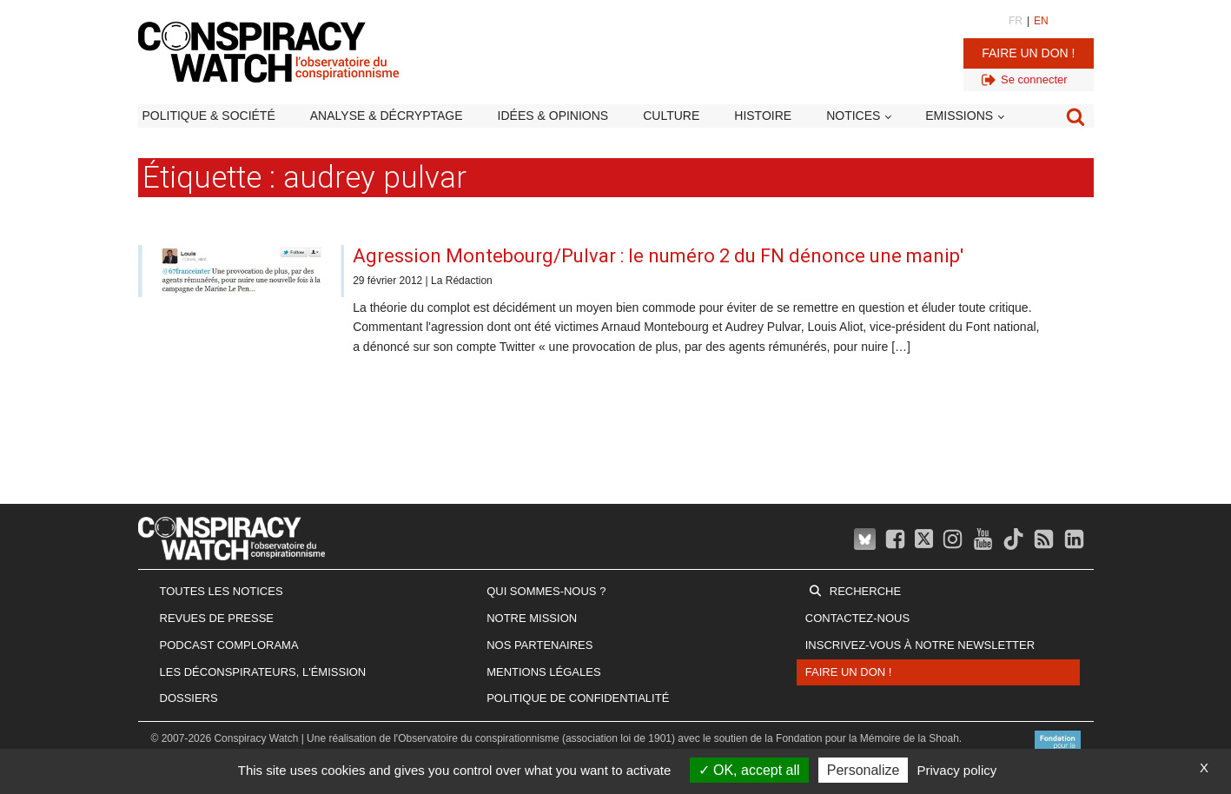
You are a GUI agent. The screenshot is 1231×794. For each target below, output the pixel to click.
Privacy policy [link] (957, 770)
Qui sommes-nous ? (546, 591)
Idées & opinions (553, 115)
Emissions (959, 115)
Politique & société (208, 115)
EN (1041, 21)
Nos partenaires (539, 645)
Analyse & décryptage (386, 115)
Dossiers (189, 698)
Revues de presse (217, 618)
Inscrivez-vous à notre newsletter (920, 645)
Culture (671, 115)
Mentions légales (543, 671)
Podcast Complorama (229, 645)
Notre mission (531, 618)
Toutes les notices (221, 591)
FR (1016, 21)
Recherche (865, 591)
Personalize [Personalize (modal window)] (863, 770)
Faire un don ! (1028, 53)
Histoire (762, 115)
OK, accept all (749, 770)
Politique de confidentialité (577, 698)
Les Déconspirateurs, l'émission (263, 671)
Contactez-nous (857, 618)
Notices (853, 115)
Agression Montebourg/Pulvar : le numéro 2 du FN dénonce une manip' (658, 256)
